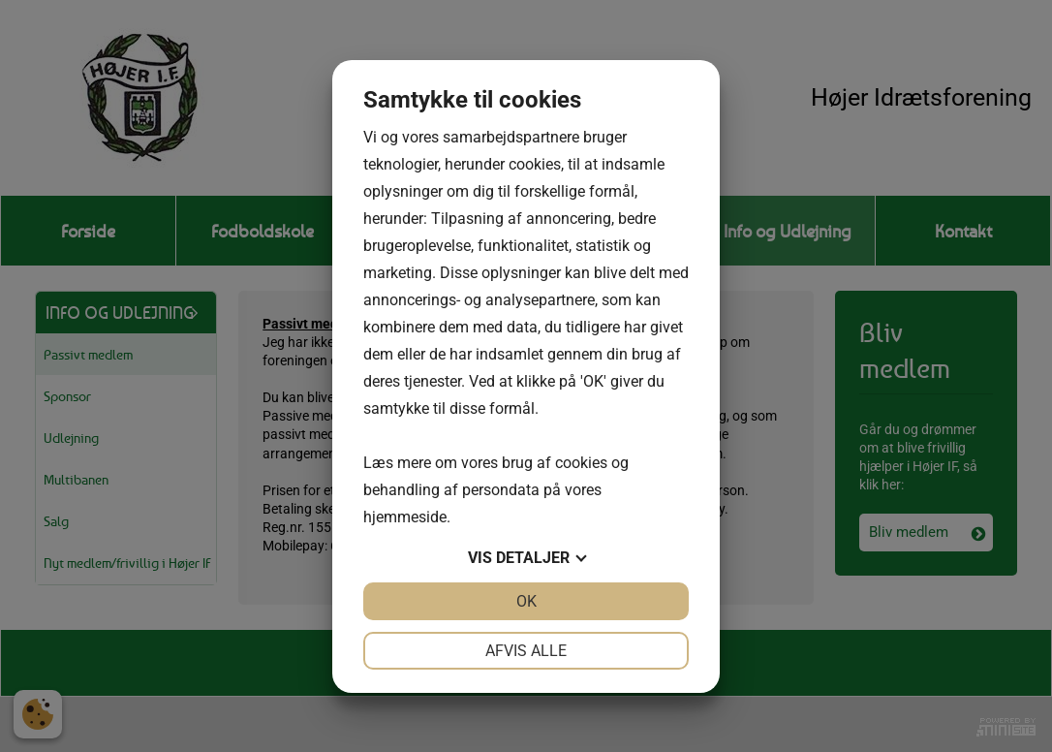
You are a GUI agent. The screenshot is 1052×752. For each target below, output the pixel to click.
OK (526, 601)
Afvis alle (526, 651)
